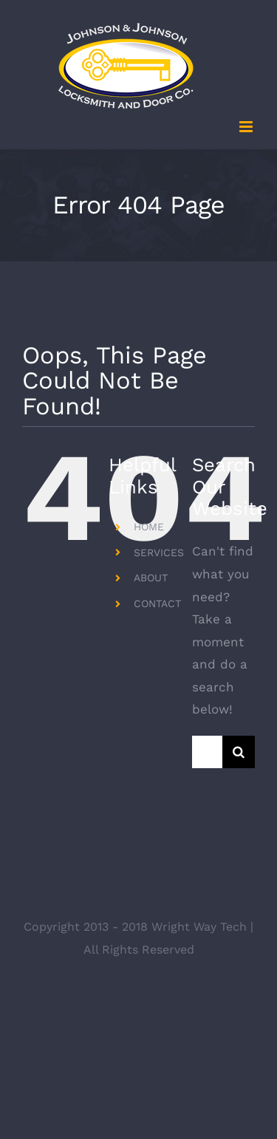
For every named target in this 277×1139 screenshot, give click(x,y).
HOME (149, 527)
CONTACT (157, 603)
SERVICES (159, 552)
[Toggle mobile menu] (247, 126)
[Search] (238, 752)
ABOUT (151, 578)
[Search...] (207, 752)
